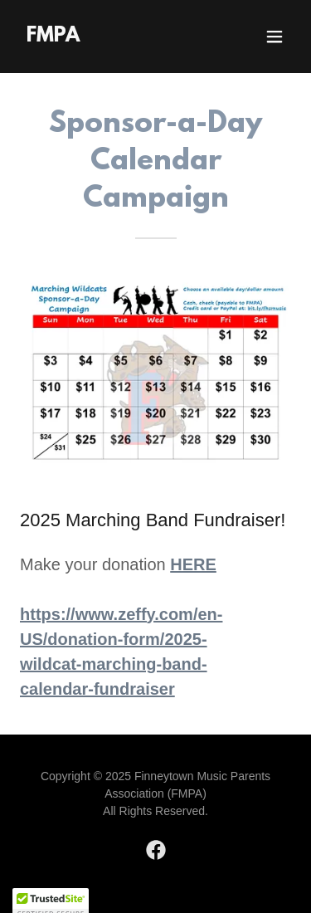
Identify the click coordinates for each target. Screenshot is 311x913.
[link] (53, 37)
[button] (274, 36)
